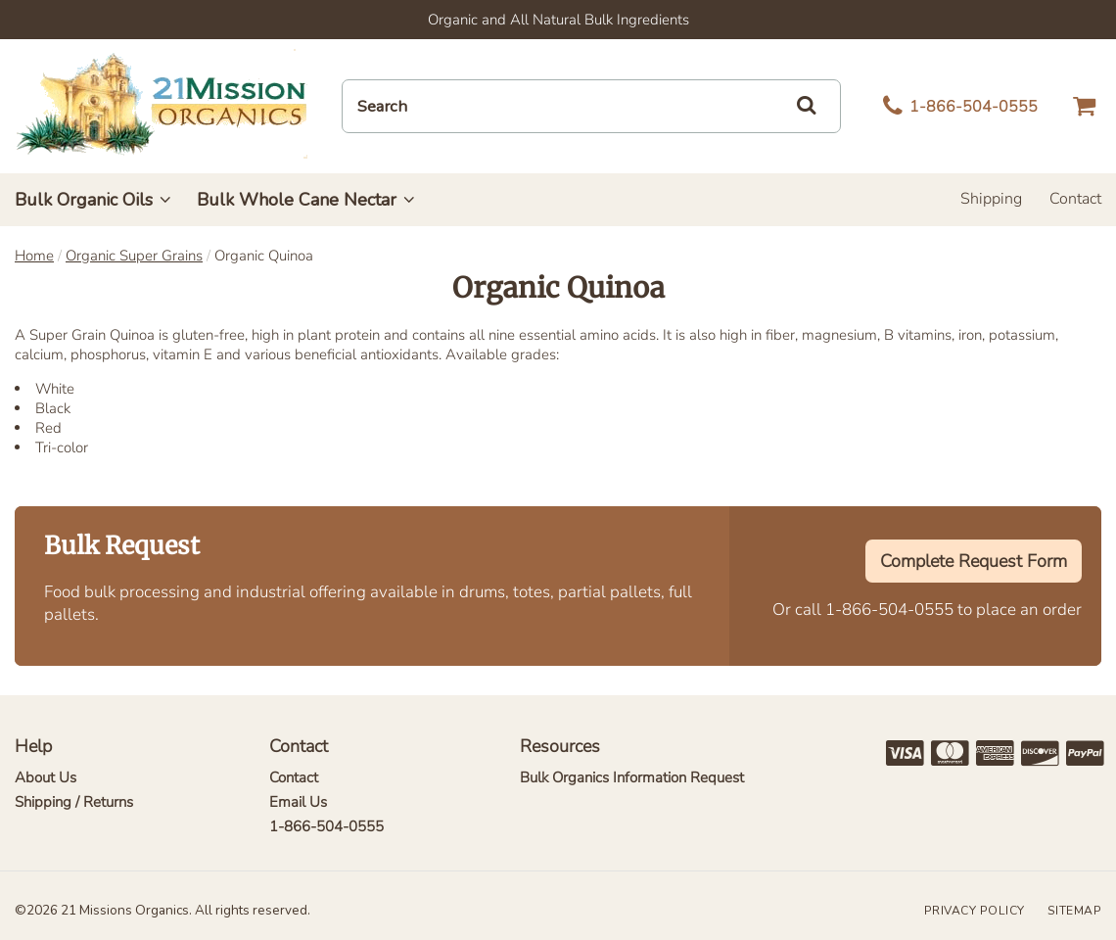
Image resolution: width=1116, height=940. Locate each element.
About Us (45, 777)
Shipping (991, 199)
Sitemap (1074, 910)
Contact (1075, 199)
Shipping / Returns (74, 802)
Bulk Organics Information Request (632, 777)
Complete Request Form (973, 561)
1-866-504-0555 (889, 609)
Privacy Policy (974, 910)
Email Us (298, 802)
